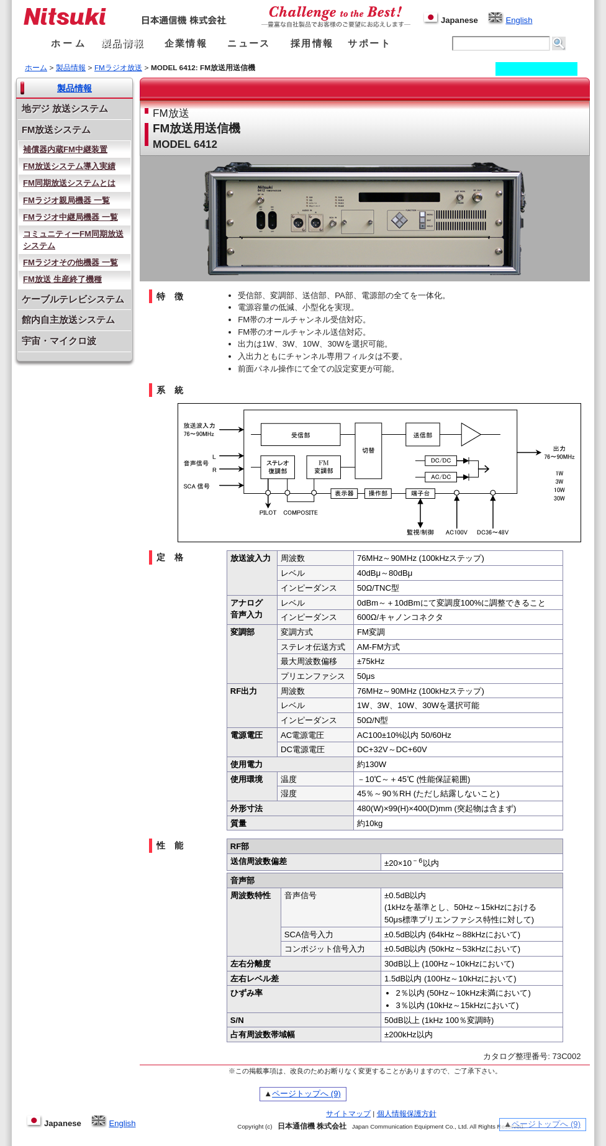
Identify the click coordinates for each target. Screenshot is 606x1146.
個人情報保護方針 (406, 1113)
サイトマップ (348, 1113)
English (509, 20)
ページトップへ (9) (306, 1093)
